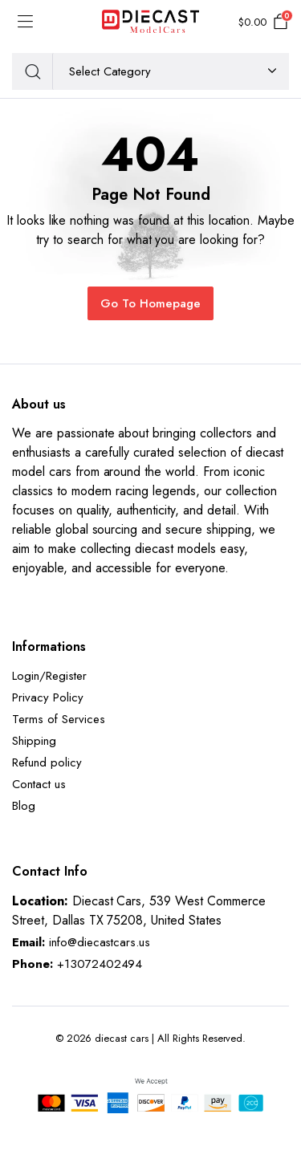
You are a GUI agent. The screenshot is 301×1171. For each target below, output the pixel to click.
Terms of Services (58, 719)
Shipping (34, 741)
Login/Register (49, 676)
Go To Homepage (150, 303)
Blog (23, 806)
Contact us (39, 784)
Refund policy (47, 762)
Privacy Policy (47, 697)
